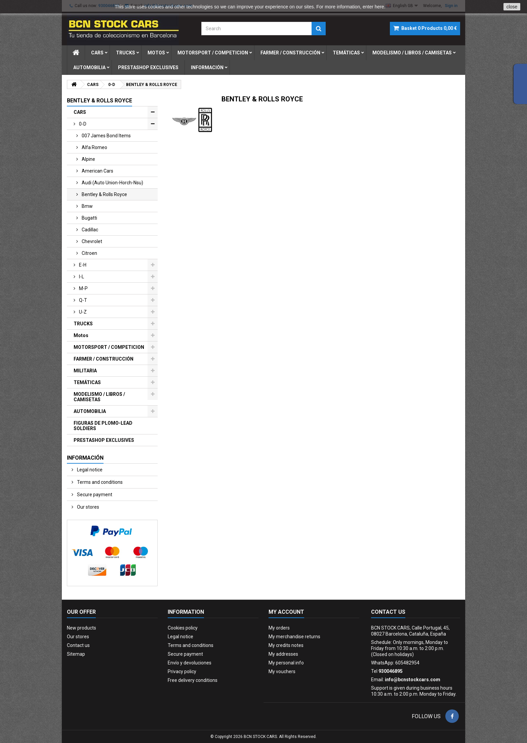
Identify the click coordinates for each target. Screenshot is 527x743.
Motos (81, 335)
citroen (89, 253)
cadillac (89, 229)
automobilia (89, 67)
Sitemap (76, 654)
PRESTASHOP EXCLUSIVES (104, 440)
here (379, 6)
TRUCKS (83, 323)
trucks (125, 52)
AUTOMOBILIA (90, 411)
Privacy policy (182, 671)
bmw (87, 206)
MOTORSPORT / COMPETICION (109, 347)
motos (156, 52)
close (512, 6)
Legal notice (89, 469)
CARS (80, 112)
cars (97, 52)
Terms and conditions (99, 482)
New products (81, 628)
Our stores (87, 507)
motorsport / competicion (212, 52)
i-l (81, 276)
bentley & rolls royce (104, 194)
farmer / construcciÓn (290, 52)
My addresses (283, 654)
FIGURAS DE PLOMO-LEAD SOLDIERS (103, 425)
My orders (279, 628)
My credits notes (286, 645)
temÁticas (346, 52)
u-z (82, 312)
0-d (82, 124)
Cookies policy (183, 628)
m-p (83, 288)
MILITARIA (85, 370)
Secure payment (94, 494)
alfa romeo (94, 147)
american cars (97, 171)
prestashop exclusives (148, 67)
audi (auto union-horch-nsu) (112, 182)
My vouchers (282, 671)
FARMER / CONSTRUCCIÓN (103, 359)
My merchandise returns (294, 636)
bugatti (89, 218)
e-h (82, 265)
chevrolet (91, 241)
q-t (82, 300)
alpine (88, 159)
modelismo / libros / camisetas (412, 52)
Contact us (78, 645)
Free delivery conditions (192, 680)
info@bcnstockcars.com (412, 679)
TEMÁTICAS (87, 382)
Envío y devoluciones (189, 662)
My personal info (286, 662)
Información (207, 67)
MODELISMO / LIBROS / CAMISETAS (99, 396)
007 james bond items (106, 135)
